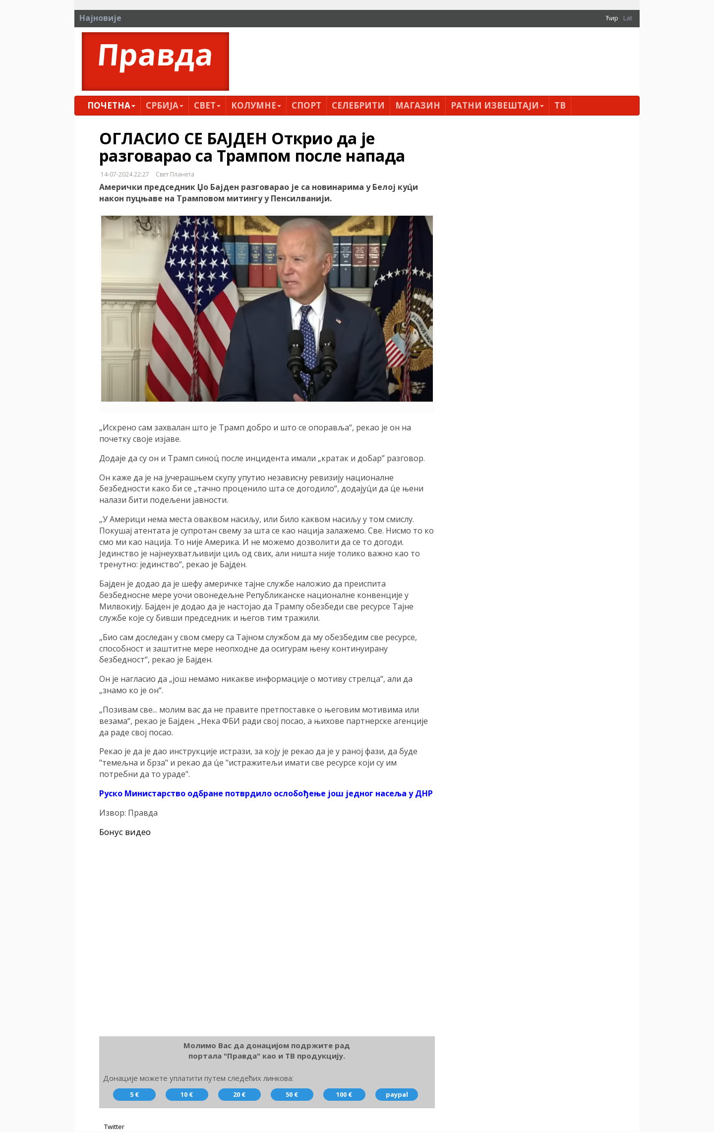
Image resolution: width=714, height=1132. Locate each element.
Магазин (417, 105)
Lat (627, 17)
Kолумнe (256, 105)
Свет (207, 105)
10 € (186, 1094)
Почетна (111, 105)
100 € (344, 1094)
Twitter (114, 1127)
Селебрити (358, 105)
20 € (239, 1094)
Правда (155, 54)
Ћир (612, 17)
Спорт (306, 105)
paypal (397, 1094)
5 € (134, 1094)
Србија (164, 105)
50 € (292, 1094)
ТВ (560, 105)
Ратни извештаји (497, 105)
